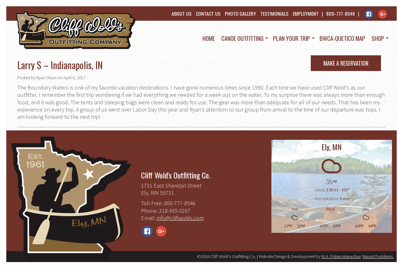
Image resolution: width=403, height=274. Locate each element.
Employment (306, 13)
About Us (181, 13)
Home (208, 38)
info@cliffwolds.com (180, 218)
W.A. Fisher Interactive (340, 256)
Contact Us (208, 13)
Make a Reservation (345, 63)
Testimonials (274, 13)
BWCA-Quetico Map (342, 38)
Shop (378, 38)
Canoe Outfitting (242, 38)
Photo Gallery (240, 13)
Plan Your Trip (291, 38)
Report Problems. (378, 256)
